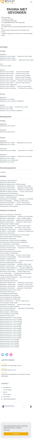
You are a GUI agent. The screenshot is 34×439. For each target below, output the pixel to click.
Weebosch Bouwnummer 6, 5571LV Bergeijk (10, 332)
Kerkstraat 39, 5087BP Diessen (7, 188)
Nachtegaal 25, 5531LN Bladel (7, 288)
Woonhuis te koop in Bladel (22, 71)
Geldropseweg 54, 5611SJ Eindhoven (9, 193)
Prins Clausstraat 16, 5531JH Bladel (8, 302)
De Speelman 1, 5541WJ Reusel (8, 229)
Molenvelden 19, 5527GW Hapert (26, 286)
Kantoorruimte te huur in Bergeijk (8, 150)
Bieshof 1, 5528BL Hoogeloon (24, 218)
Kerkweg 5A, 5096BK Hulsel (26, 268)
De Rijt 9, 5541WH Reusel (6, 227)
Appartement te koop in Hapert (26, 60)
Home (2, 413)
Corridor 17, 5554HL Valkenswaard (8, 197)
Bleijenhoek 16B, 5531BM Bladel (24, 220)
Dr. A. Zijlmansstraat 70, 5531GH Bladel (9, 244)
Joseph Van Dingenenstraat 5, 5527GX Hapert (11, 262)
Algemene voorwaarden (6, 417)
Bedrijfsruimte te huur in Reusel (7, 144)
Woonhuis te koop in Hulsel (6, 79)
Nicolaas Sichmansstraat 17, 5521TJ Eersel (10, 290)
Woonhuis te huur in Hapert (6, 108)
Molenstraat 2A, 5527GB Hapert (7, 286)
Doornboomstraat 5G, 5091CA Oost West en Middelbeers (13, 242)
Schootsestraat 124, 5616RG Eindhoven (9, 306)
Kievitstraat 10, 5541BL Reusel (7, 269)
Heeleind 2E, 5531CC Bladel (24, 186)
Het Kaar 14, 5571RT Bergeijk (7, 255)
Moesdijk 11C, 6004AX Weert (21, 200)
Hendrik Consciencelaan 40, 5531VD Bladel (10, 251)
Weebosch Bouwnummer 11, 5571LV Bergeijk (11, 321)
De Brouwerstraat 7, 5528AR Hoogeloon (9, 223)
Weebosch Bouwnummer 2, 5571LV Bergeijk (10, 324)
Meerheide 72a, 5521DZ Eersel (7, 279)
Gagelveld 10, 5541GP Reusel (7, 245)
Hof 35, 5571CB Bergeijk (6, 200)
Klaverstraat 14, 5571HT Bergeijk (25, 269)
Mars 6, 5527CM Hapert (25, 277)
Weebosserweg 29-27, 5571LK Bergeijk (9, 339)
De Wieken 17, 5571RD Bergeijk (8, 231)
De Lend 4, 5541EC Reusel (26, 191)
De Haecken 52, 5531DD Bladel (7, 225)
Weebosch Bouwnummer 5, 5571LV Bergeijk (10, 330)
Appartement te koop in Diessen (7, 58)
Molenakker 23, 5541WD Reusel (8, 284)
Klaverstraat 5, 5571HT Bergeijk (7, 271)
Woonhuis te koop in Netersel (25, 81)
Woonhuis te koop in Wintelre (26, 88)
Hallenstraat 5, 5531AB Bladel (26, 199)
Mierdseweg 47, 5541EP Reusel (7, 282)
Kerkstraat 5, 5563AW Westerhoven (8, 268)
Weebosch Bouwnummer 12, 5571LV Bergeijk (11, 323)
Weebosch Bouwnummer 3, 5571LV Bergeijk (10, 326)
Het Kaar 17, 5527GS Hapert (23, 255)
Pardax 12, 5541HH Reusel (6, 301)
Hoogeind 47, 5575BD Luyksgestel (8, 260)
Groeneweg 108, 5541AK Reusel (8, 247)
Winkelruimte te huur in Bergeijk (7, 156)
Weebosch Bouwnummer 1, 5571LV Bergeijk (10, 317)
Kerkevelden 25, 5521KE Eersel (24, 266)
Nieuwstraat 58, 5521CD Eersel (7, 291)
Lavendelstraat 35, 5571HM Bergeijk (22, 273)
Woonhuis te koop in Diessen (7, 73)
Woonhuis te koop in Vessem (24, 86)
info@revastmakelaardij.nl (9, 399)
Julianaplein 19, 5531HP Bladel (7, 264)
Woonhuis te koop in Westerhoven (8, 88)
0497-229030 (6, 396)
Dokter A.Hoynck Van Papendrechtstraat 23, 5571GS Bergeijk (14, 234)
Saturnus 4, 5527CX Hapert (23, 304)
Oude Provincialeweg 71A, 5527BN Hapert (10, 299)
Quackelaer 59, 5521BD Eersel (7, 304)
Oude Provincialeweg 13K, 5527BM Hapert (10, 297)
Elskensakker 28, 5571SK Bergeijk (8, 199)
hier (20, 33)
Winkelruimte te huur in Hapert (7, 158)
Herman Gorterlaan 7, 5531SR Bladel (9, 253)
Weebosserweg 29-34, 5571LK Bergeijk (9, 346)
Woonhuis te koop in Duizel (22, 73)
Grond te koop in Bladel (5, 65)
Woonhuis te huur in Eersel (21, 107)
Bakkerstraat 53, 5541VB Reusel (8, 216)
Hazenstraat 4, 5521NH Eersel (7, 249)
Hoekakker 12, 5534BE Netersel (7, 258)
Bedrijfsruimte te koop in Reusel (7, 125)
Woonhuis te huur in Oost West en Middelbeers (11, 110)
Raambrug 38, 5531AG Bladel (7, 202)
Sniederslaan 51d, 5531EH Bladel (23, 204)
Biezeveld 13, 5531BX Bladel (7, 220)
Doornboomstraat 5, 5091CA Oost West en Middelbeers (13, 240)
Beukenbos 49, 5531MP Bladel (25, 216)
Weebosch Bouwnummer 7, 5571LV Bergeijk (10, 334)
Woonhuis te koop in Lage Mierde (23, 79)
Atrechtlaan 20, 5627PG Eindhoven (8, 180)
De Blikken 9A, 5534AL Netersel (23, 222)
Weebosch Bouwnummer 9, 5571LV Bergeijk (10, 337)
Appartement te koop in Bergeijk (7, 56)
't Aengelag (2, 172)
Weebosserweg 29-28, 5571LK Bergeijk (9, 341)
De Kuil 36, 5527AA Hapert (23, 225)
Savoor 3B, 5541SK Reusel (6, 204)
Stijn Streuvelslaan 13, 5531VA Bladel (9, 312)
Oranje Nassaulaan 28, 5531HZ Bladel (9, 295)
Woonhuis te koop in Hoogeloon (23, 77)
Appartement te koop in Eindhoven (8, 60)
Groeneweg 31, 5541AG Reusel (25, 247)
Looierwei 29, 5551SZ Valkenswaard (8, 277)
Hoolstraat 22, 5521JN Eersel (26, 260)
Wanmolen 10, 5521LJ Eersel (7, 315)
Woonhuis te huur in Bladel (6, 107)
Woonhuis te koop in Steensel (23, 82)
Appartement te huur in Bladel (7, 99)
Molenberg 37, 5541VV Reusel (25, 284)
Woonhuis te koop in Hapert (6, 77)
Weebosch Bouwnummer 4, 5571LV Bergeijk (10, 328)
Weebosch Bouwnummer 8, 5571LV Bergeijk (10, 335)
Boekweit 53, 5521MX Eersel (7, 222)
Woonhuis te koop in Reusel (6, 82)
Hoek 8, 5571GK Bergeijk (24, 256)
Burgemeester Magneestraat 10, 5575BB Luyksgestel (12, 184)
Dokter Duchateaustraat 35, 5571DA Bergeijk (10, 236)
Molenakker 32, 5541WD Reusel (25, 189)
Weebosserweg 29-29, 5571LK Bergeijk (9, 343)
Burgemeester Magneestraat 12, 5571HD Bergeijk (12, 195)
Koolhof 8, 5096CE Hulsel (23, 271)
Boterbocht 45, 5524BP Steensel (8, 182)
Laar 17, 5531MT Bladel (5, 273)
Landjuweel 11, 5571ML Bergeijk (25, 188)
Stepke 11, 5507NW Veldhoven (7, 310)
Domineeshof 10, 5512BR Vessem (8, 238)
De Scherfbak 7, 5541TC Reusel (22, 227)
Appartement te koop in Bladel (25, 56)
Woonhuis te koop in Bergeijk (7, 71)
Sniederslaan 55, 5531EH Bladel (26, 308)
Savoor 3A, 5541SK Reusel (23, 202)
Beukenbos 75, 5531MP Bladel (7, 218)
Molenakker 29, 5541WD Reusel (8, 189)
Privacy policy (4, 420)
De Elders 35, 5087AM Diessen (7, 186)
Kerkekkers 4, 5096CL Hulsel (24, 264)
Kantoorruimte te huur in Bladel (25, 150)
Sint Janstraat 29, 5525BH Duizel (8, 308)
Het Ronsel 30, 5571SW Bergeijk (8, 256)
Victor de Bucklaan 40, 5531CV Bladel (9, 313)
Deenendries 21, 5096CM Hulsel (25, 231)
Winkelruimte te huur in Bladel (24, 156)
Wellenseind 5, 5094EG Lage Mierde (9, 191)
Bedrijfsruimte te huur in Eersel (24, 142)
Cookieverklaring (4, 422)
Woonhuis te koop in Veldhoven (7, 86)
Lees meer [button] (7, 430)
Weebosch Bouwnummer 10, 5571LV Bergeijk (11, 319)
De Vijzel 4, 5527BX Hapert (24, 229)
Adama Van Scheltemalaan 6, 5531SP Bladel (10, 214)
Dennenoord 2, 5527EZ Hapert (7, 233)
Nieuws (2, 415)
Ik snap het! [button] (16, 433)
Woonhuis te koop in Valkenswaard (8, 84)
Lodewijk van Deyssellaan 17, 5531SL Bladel (10, 275)
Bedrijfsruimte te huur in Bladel (7, 142)
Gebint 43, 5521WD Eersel (23, 245)
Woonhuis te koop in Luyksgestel (8, 81)
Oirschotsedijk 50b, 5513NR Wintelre (9, 293)
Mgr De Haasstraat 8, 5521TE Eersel (9, 280)
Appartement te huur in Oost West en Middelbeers (12, 101)
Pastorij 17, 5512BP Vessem (22, 301)
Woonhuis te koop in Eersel (6, 75)
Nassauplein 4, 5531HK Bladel (24, 288)
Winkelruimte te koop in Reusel (7, 131)
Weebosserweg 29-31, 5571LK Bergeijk (9, 345)
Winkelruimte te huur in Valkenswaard (9, 160)
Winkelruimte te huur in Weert (7, 162)
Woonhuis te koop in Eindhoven (22, 75)
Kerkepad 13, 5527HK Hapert (7, 266)
